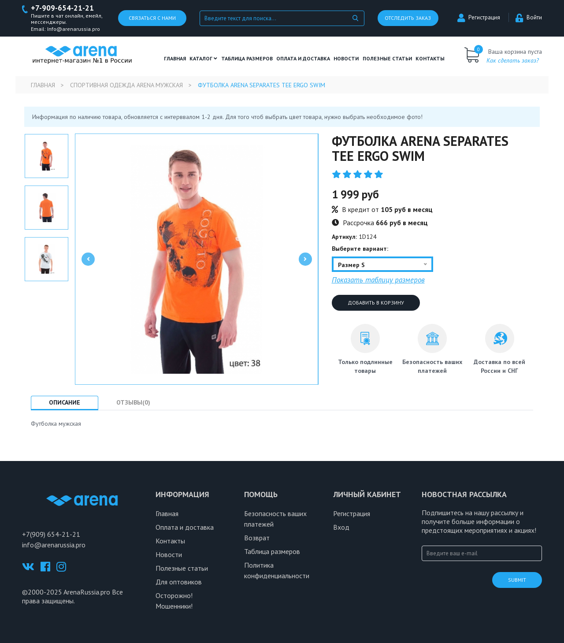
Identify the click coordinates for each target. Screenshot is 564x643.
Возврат (257, 537)
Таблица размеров (272, 551)
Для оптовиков (179, 581)
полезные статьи (387, 58)
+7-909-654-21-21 (62, 8)
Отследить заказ (408, 18)
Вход (341, 527)
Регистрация (478, 18)
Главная (175, 58)
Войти (529, 18)
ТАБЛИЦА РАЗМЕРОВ (247, 58)
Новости (346, 58)
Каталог (203, 58)
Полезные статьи (182, 568)
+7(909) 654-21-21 (51, 534)
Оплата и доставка (303, 58)
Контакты (430, 58)
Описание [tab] (64, 402)
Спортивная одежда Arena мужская (126, 85)
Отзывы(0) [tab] (133, 402)
